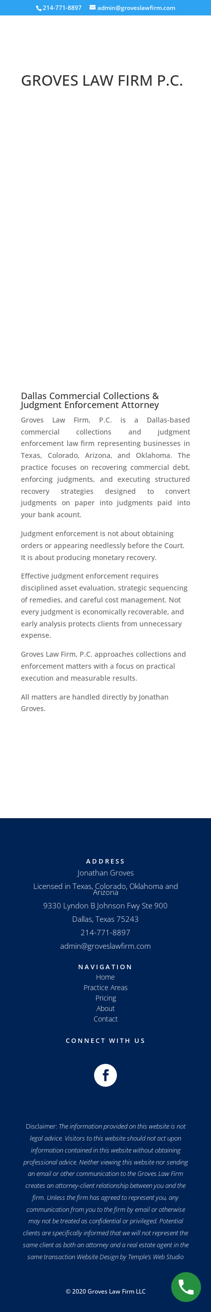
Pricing (106, 998)
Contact (106, 1018)
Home (105, 977)
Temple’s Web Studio (156, 1256)
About (106, 1008)
